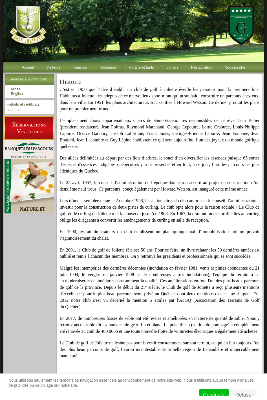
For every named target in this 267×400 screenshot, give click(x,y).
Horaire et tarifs (141, 67)
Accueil (28, 67)
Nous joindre (234, 67)
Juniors (172, 67)
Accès (15, 89)
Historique (108, 67)
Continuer (214, 394)
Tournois (80, 67)
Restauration (201, 67)
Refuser (244, 394)
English (17, 93)
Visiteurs (54, 67)
